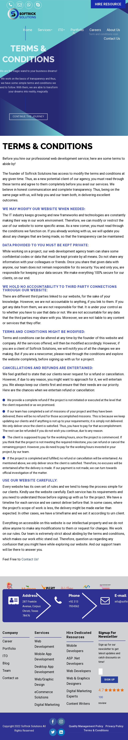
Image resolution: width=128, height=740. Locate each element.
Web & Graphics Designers (78, 681)
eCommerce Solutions (43, 694)
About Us (113, 30)
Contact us (10, 678)
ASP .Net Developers (74, 661)
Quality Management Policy (86, 726)
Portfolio (77, 30)
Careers (95, 30)
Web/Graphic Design (44, 682)
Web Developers (78, 671)
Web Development (44, 644)
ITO (61, 30)
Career (7, 641)
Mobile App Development (44, 656)
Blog (5, 663)
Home (27, 30)
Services (45, 30)
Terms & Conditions (96, 730)
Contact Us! (30, 559)
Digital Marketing (47, 705)
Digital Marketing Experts (79, 693)
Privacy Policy (114, 726)
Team (6, 671)
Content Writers (78, 704)
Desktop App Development (44, 669)
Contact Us (112, 39)
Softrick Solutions (31, 726)
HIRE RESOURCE (108, 4)
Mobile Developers (74, 648)
